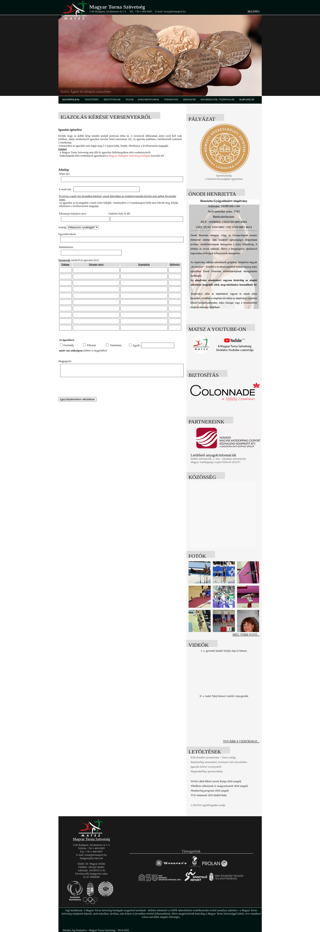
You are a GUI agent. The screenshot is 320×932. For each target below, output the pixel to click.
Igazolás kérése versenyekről (206, 766)
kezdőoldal (71, 99)
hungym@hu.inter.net (91, 858)
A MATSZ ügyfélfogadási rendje (208, 805)
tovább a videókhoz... (241, 741)
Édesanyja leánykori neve (72, 213)
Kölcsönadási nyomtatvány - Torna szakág (213, 757)
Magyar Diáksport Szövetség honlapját (129, 155)
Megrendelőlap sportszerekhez (207, 771)
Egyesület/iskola (67, 234)
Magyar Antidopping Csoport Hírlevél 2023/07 (216, 462)
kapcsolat (247, 99)
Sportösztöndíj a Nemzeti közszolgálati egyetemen (225, 176)
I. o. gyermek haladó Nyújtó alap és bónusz (224, 650)
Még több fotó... (245, 634)
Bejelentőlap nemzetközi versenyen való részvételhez (219, 762)
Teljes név (64, 173)
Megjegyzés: (65, 361)
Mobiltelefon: (66, 247)
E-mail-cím (65, 189)
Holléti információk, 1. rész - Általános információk (218, 458)
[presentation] (91, 388)
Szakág (62, 227)
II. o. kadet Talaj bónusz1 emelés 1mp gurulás (224, 696)
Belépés (253, 11)
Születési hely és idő (119, 213)
